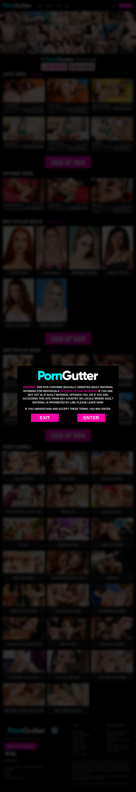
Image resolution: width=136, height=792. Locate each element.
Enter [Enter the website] (91, 417)
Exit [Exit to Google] (45, 417)
